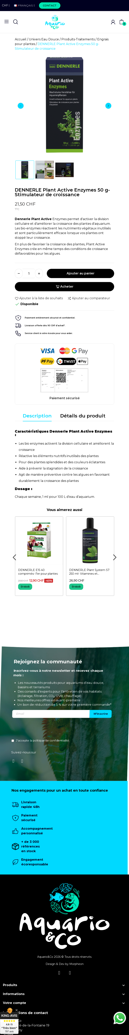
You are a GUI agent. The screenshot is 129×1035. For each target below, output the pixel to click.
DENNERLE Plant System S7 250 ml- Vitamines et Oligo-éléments (89, 572)
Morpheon (76, 964)
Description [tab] (37, 416)
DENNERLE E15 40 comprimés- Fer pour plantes (38, 572)
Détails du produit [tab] (82, 416)
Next (108, 106)
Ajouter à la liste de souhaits (39, 298)
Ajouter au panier (81, 273)
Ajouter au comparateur (88, 298)
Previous (21, 106)
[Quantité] (29, 273)
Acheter (64, 286)
